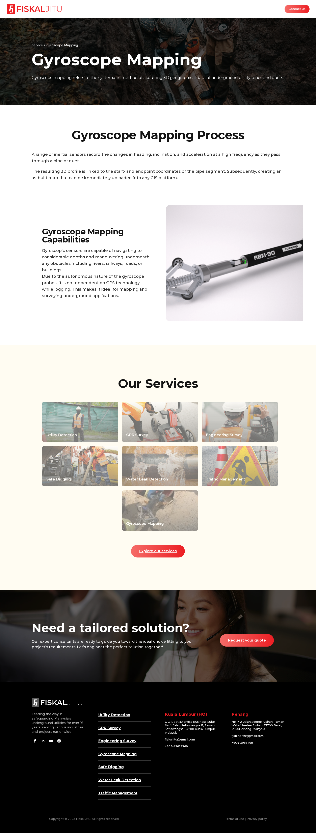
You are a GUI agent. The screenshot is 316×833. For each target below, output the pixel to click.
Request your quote (247, 640)
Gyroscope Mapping (117, 754)
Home (201, 9)
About (256, 9)
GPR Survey (109, 728)
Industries (238, 9)
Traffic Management (117, 793)
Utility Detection (114, 715)
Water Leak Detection (119, 780)
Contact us (297, 9)
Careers (273, 9)
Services (218, 9)
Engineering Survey (117, 741)
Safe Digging (111, 767)
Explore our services (158, 551)
